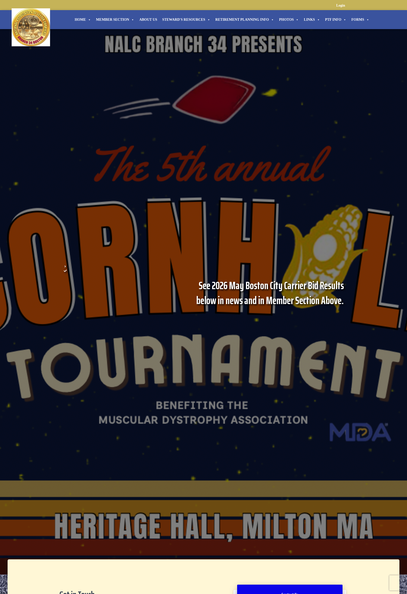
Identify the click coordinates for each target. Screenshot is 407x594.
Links (312, 19)
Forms (360, 19)
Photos (289, 19)
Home (83, 19)
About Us (148, 20)
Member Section (115, 19)
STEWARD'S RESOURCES (186, 19)
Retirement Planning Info (244, 19)
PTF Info (335, 19)
